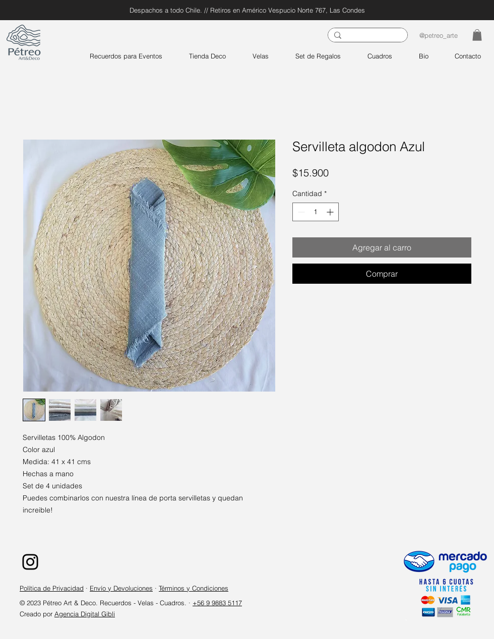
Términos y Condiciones (193, 588)
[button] (477, 35)
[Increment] (331, 212)
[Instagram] (30, 561)
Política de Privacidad (52, 588)
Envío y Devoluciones (121, 588)
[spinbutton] (315, 212)
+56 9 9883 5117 (217, 603)
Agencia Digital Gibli (84, 614)
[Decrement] (300, 212)
